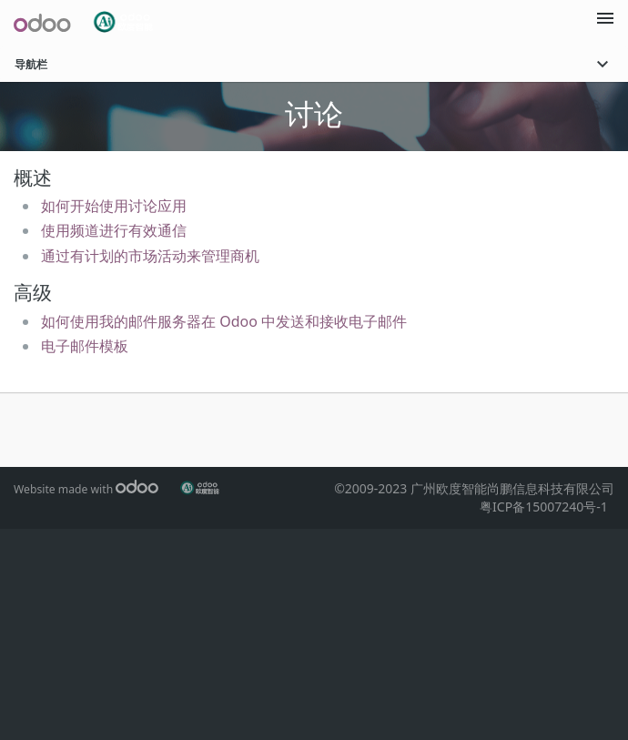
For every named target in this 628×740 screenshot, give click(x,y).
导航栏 (314, 64)
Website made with (86, 489)
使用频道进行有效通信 (114, 230)
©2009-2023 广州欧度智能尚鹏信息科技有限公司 (474, 488)
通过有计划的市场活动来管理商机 (150, 256)
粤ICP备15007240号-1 (547, 506)
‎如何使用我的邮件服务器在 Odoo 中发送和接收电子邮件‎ (224, 321)
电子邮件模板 (84, 346)
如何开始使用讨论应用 (114, 206)
